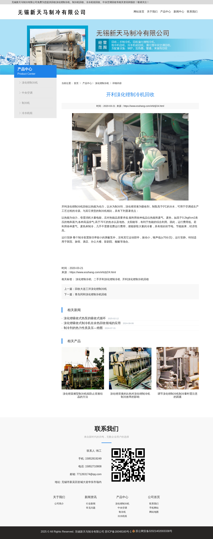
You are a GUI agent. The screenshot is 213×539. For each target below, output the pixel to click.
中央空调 (25, 92)
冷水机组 (25, 113)
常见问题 (90, 507)
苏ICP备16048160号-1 (118, 531)
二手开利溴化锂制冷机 (107, 279)
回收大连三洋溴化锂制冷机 (91, 288)
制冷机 (24, 102)
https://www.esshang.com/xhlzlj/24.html (144, 106)
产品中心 (165, 11)
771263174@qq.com (89, 474)
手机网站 (154, 507)
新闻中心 (179, 11)
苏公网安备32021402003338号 (152, 531)
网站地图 (154, 512)
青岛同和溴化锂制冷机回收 (91, 294)
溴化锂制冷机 (28, 82)
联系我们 (192, 11)
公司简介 (59, 503)
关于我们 (152, 11)
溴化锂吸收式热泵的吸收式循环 (84, 318)
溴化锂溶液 (132, 206)
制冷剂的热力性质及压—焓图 (82, 328)
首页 (76, 83)
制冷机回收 (81, 206)
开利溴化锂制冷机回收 (135, 279)
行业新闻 (90, 503)
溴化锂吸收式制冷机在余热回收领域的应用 (91, 323)
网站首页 (139, 11)
